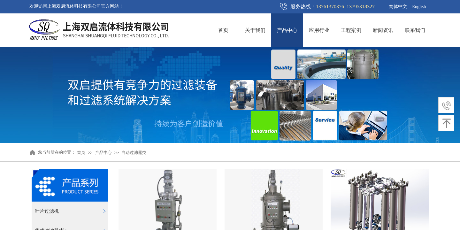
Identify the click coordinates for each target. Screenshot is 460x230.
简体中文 (398, 6)
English (419, 6)
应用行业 (319, 30)
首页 (223, 30)
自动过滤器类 (133, 152)
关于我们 (255, 30)
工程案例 (351, 30)
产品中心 (287, 30)
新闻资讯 (383, 30)
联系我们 (415, 30)
